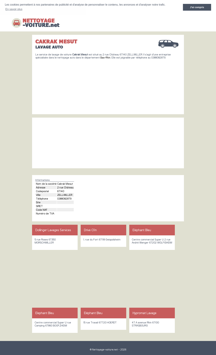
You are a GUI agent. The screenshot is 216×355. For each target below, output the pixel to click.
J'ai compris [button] (197, 7)
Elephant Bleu (44, 313)
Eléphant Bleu (142, 230)
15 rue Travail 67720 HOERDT (100, 322)
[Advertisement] (108, 85)
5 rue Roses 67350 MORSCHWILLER (45, 241)
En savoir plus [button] (13, 9)
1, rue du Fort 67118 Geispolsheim (101, 239)
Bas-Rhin (105, 57)
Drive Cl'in (90, 230)
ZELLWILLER (64, 194)
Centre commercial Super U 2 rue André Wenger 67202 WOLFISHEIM (152, 241)
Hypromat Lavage (144, 313)
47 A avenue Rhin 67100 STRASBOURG (145, 324)
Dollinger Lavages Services (53, 230)
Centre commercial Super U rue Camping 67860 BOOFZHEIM (53, 324)
